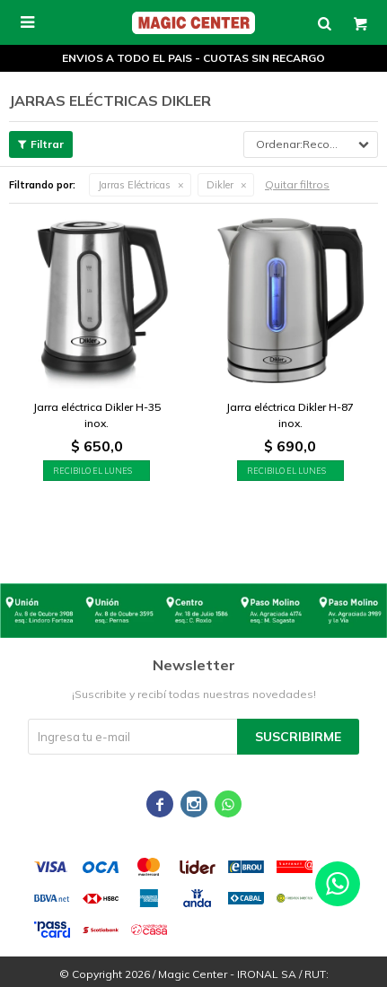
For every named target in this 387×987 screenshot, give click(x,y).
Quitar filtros (297, 184)
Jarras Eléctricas (134, 185)
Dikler (220, 185)
